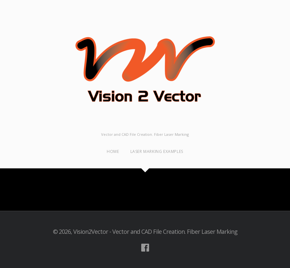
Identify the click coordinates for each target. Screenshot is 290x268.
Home (113, 151)
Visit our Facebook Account (145, 248)
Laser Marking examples (156, 151)
